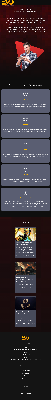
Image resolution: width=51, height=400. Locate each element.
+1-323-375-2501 (25, 354)
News (25, 376)
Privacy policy (25, 391)
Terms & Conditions (25, 393)
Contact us (25, 378)
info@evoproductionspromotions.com (25, 349)
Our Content (25, 373)
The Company (25, 370)
